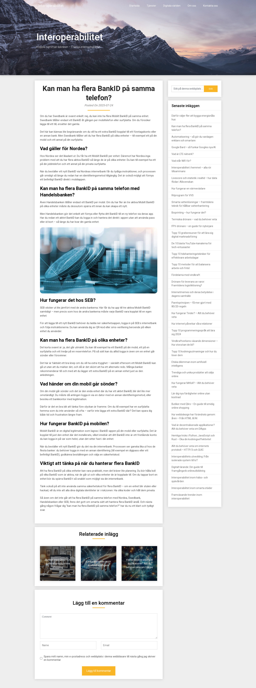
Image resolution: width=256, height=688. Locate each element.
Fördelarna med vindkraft (186, 274)
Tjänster (151, 5)
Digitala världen (171, 5)
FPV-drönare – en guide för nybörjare (192, 226)
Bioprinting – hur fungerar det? (189, 212)
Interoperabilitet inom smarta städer (192, 488)
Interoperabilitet (51, 6)
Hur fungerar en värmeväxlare (188, 188)
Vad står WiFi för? (181, 160)
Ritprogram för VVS (183, 195)
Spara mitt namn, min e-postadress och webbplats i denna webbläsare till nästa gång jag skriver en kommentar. (99, 658)
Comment (98, 626)
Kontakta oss (210, 5)
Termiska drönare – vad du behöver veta (194, 219)
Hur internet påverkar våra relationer (192, 323)
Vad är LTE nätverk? (183, 154)
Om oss (192, 5)
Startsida (134, 5)
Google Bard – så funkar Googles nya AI (194, 147)
